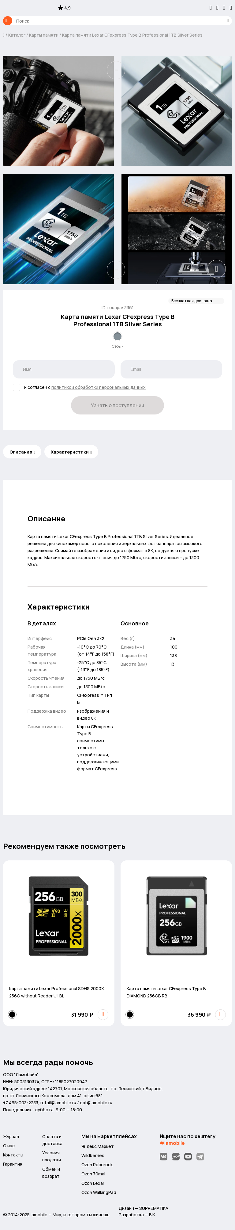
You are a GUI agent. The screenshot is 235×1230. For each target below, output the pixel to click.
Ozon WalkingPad (98, 1192)
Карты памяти (43, 35)
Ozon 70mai (93, 1174)
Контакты (13, 1155)
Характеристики (70, 452)
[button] (136, 1033)
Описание (20, 452)
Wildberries (92, 1155)
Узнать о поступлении (117, 405)
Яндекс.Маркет (97, 1146)
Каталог (7, 21)
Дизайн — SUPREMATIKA (143, 1208)
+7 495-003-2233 (20, 1102)
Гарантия (12, 1164)
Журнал (11, 1136)
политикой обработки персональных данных (98, 387)
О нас (9, 1146)
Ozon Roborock (97, 1164)
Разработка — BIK (137, 1214)
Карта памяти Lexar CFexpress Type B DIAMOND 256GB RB (166, 992)
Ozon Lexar (92, 1183)
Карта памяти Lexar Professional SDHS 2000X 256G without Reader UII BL (56, 992)
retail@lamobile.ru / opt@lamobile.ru (76, 1102)
